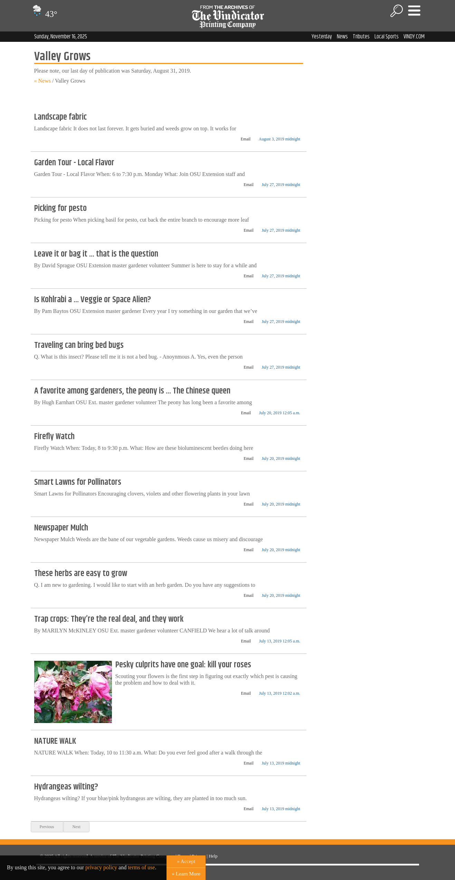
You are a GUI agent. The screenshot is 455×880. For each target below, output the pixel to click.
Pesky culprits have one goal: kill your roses (183, 664)
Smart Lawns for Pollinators (77, 482)
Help (213, 856)
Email (246, 139)
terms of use (141, 867)
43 (44, 14)
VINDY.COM (414, 36)
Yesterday (322, 36)
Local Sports (387, 36)
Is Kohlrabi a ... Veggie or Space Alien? (92, 299)
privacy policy (101, 867)
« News (42, 81)
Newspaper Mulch (61, 528)
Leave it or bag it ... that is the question (96, 254)
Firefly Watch (54, 436)
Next (76, 826)
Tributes (361, 36)
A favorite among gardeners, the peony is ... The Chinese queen (132, 391)
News (342, 36)
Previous (47, 826)
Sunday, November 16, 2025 (60, 36)
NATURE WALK (55, 741)
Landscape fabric (60, 117)
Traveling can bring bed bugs (79, 345)
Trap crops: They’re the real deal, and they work (108, 619)
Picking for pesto (60, 208)
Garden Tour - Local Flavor (74, 162)
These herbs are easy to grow (80, 573)
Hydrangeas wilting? (66, 787)
